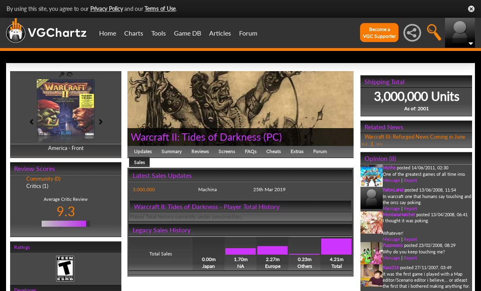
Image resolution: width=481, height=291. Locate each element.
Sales (139, 162)
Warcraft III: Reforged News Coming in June (414, 136)
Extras (296, 151)
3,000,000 (144, 189)
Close (471, 9)
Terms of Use (160, 8)
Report (410, 180)
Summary (171, 151)
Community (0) (43, 178)
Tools (158, 33)
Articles (220, 33)
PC (272, 137)
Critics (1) (37, 186)
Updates (143, 151)
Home (107, 33)
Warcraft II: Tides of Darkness (196, 137)
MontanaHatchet (399, 214)
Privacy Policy (106, 8)
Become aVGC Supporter (379, 32)
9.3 (66, 211)
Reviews (200, 151)
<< (364, 144)
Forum (248, 33)
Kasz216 (391, 267)
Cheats (273, 151)
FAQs (250, 151)
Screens (226, 151)
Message (391, 180)
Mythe (389, 167)
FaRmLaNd (393, 189)
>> (379, 144)
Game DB (187, 33)
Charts (133, 33)
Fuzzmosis (393, 245)
